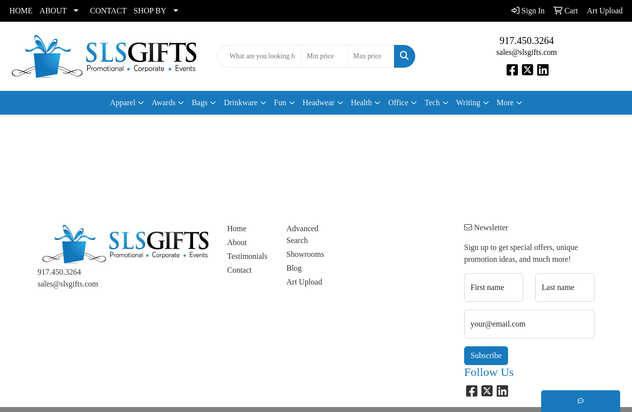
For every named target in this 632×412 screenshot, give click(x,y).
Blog (294, 268)
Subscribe (486, 355)
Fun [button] (280, 102)
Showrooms (305, 254)
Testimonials (247, 256)
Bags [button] (199, 102)
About (237, 242)
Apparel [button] (123, 102)
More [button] (505, 102)
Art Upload (304, 282)
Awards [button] (163, 102)
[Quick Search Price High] (371, 56)
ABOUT (53, 10)
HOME (21, 10)
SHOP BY (150, 10)
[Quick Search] (259, 56)
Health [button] (361, 102)
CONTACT (108, 10)
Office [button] (398, 102)
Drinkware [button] (240, 102)
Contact (239, 270)
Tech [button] (432, 102)
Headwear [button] (319, 102)
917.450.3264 (527, 40)
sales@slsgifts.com (526, 52)
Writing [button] (468, 102)
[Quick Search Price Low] (324, 56)
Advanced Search (302, 234)
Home (236, 228)
